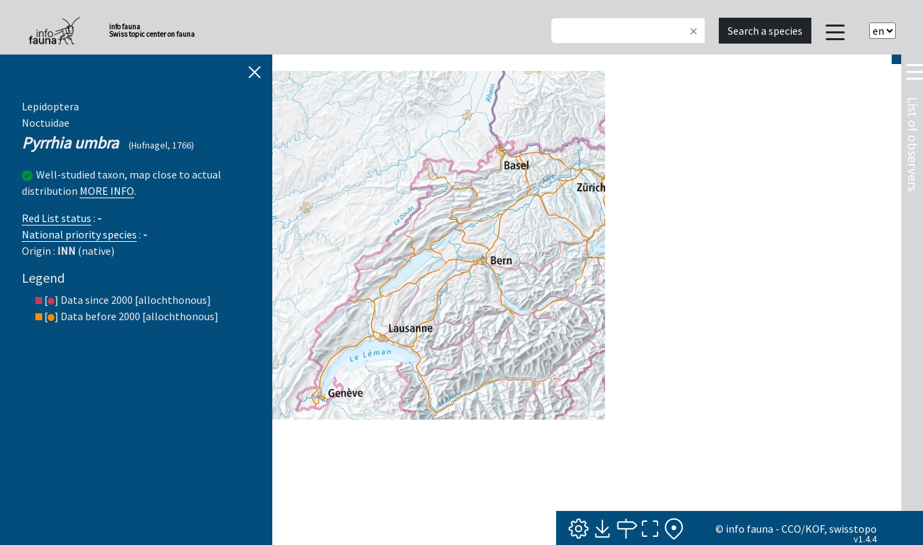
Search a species (765, 30)
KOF (814, 528)
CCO (791, 528)
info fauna (749, 528)
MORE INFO (107, 191)
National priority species (79, 234)
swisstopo (853, 528)
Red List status (56, 218)
